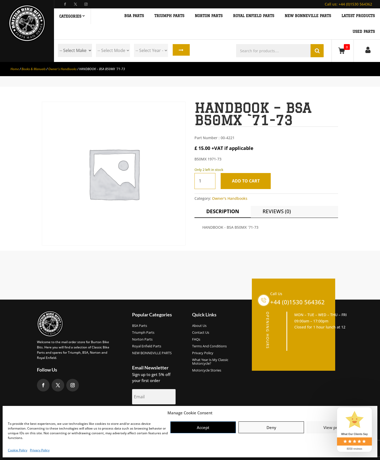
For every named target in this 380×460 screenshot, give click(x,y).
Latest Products (358, 16)
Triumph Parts (143, 333)
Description (222, 211)
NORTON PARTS (208, 16)
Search (180, 50)
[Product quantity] (204, 181)
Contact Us (200, 333)
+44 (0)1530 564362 (348, 4)
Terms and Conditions (209, 346)
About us (199, 326)
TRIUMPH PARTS (169, 16)
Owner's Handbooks (62, 69)
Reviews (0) (277, 211)
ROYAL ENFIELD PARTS (253, 16)
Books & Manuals (33, 69)
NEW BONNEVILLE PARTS (308, 16)
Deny (271, 427)
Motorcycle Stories (206, 370)
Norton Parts (142, 339)
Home (14, 69)
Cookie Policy (17, 450)
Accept (203, 427)
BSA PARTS (134, 16)
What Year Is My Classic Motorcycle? (210, 362)
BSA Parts (139, 326)
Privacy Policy (40, 450)
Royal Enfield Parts (146, 346)
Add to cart (247, 181)
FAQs (196, 339)
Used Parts (363, 32)
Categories (70, 16)
